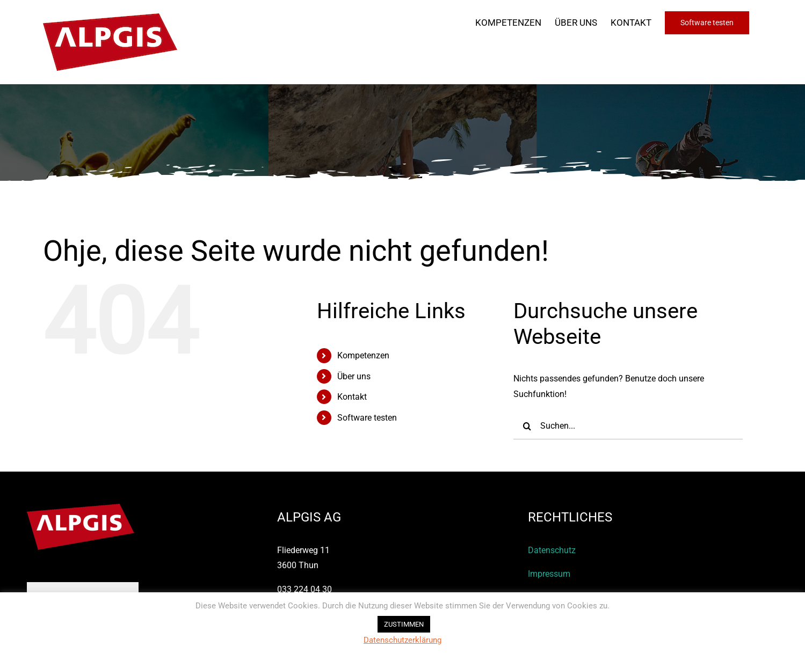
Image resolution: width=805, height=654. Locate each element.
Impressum (549, 574)
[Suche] (526, 426)
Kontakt (352, 397)
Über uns (354, 376)
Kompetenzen (363, 355)
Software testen (367, 418)
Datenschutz (552, 550)
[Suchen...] (628, 426)
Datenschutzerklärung (402, 640)
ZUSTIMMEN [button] (404, 624)
